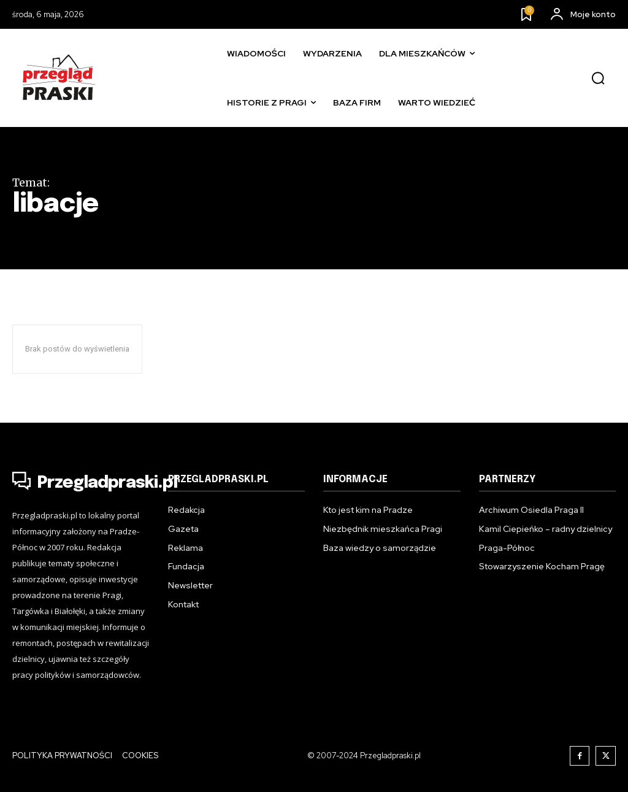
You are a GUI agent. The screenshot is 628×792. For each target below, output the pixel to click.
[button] (598, 78)
